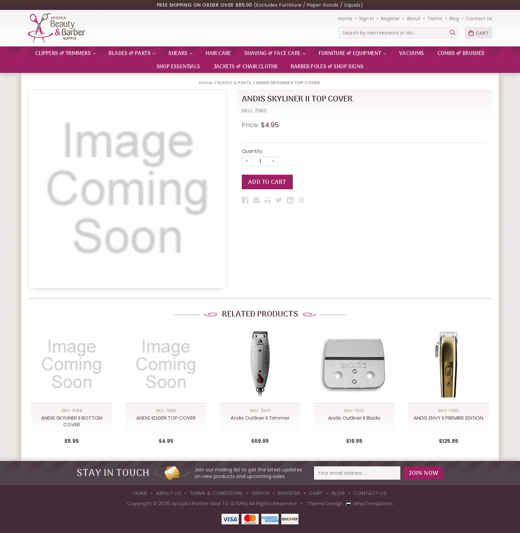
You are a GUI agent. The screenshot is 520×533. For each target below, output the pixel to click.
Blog (454, 18)
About (414, 18)
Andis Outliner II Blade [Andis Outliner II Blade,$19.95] (354, 418)
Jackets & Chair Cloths (246, 67)
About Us (168, 493)
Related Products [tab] (260, 314)
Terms (434, 18)
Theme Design (325, 503)
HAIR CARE (218, 53)
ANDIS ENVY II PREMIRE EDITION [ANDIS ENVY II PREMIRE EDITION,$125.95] (448, 418)
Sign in (366, 18)
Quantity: (252, 151)
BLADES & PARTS (132, 53)
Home (345, 18)
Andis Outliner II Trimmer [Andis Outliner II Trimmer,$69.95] (260, 418)
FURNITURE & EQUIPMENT (352, 53)
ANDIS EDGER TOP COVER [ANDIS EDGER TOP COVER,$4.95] (166, 418)
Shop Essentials (178, 67)
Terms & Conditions (216, 493)
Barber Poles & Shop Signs (327, 67)
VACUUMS (411, 53)
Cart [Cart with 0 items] (482, 33)
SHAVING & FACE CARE (274, 53)
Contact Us (479, 18)
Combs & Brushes (461, 53)
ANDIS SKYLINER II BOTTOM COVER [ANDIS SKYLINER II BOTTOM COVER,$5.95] (71, 421)
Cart (316, 493)
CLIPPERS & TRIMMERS (65, 53)
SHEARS (180, 53)
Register (390, 18)
